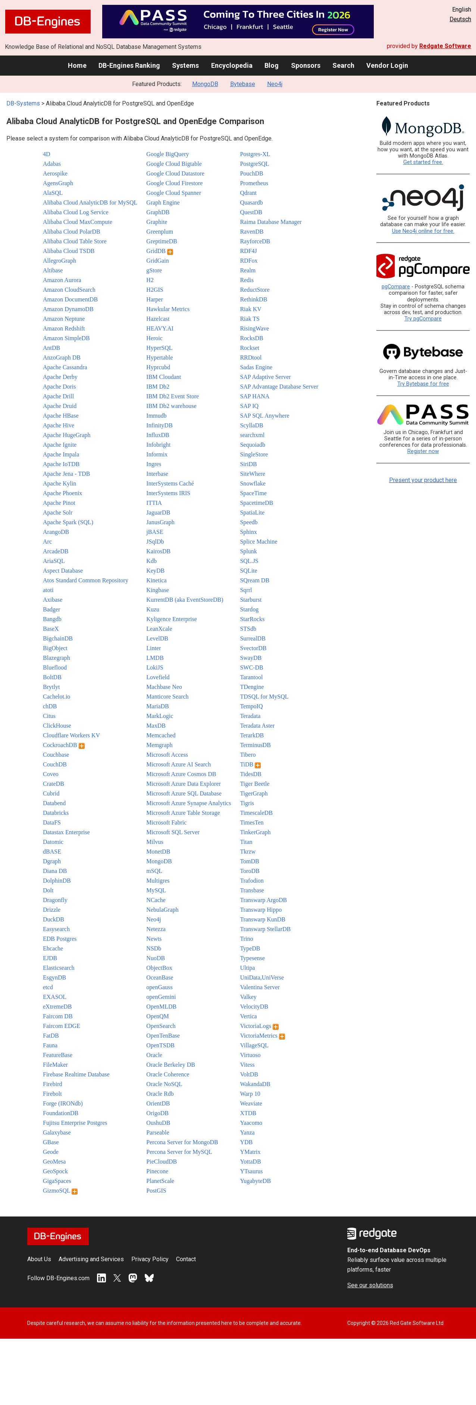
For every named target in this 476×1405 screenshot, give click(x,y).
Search (343, 65)
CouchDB (55, 764)
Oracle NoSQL (164, 1084)
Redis (246, 280)
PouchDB (251, 173)
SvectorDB (253, 648)
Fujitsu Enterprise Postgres (75, 1123)
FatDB (51, 1035)
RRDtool (251, 357)
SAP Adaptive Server (265, 377)
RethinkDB (253, 299)
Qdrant (248, 193)
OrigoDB (157, 1113)
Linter (153, 648)
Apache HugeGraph (67, 435)
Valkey (248, 997)
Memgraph (159, 745)
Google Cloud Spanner (173, 193)
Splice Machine (258, 541)
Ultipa (247, 968)
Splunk (248, 551)
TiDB (250, 764)
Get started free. (423, 162)
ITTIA (154, 503)
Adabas (52, 164)
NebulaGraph (162, 909)
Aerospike (55, 173)
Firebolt (52, 1094)
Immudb (156, 415)
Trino (246, 939)
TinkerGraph (255, 832)
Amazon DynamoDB (68, 309)
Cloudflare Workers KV (71, 735)
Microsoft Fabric (166, 822)
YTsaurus (251, 1171)
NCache (156, 900)
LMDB (154, 658)
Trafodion (251, 880)
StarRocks (252, 619)
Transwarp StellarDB (265, 929)
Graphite (156, 222)
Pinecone (157, 1171)
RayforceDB (255, 241)
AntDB (51, 348)
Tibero (248, 754)
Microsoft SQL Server (173, 832)
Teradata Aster (257, 725)
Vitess (247, 1064)
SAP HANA (254, 396)
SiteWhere (252, 474)
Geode (51, 1152)
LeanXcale (159, 629)
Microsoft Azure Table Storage (183, 813)
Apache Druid (59, 406)
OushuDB (158, 1123)
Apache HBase (61, 415)
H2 (150, 280)
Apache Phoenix (62, 493)
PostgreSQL (254, 164)
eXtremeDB (57, 1006)
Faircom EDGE (61, 1026)
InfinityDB (159, 425)
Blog (271, 65)
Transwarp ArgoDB (263, 900)
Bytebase (242, 84)
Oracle (154, 1055)
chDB (50, 706)
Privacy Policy (150, 1259)
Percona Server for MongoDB (182, 1142)
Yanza (247, 1132)
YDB (246, 1142)
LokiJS (154, 667)
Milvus (154, 842)
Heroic (154, 338)
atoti (48, 590)
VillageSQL (254, 1045)
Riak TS (250, 319)
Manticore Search (167, 696)
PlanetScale (160, 1181)
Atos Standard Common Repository (85, 580)
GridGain (157, 260)
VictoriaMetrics (262, 1035)
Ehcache (53, 948)
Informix (156, 454)
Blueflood (55, 667)
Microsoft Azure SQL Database (184, 793)
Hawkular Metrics (168, 309)
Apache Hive (58, 425)
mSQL (154, 871)
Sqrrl (246, 590)
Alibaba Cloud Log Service (76, 212)
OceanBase (159, 977)
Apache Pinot (59, 503)
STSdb (248, 629)
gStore (154, 270)
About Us (39, 1259)
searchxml (252, 435)
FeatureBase (57, 1055)
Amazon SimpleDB (66, 338)
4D (46, 154)
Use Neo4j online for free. (423, 231)
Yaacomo (251, 1123)
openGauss (159, 987)
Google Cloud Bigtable (173, 164)
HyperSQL (159, 348)
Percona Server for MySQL (179, 1152)
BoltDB (52, 677)
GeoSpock (55, 1171)
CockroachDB (64, 745)
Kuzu (152, 609)
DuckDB (53, 919)
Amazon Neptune (64, 319)
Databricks (56, 813)
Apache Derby (60, 377)
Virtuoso (250, 1055)
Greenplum (159, 231)
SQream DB (254, 580)
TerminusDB (255, 745)
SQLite (248, 570)
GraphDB (157, 212)
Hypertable (159, 357)
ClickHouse (57, 725)
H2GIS (154, 290)
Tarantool (251, 677)
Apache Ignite (59, 445)
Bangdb (52, 619)
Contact (186, 1259)
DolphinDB (57, 880)
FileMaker (55, 1064)
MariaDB (157, 706)
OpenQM (157, 1016)
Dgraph (52, 861)
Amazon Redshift (64, 328)
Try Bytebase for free (423, 384)
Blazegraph (56, 658)
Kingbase (157, 590)
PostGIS (156, 1190)
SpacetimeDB (256, 503)
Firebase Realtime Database (76, 1074)
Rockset (249, 348)
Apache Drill (58, 396)
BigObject (55, 648)
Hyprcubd (158, 367)
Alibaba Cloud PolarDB (71, 231)
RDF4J (248, 251)
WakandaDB (255, 1084)
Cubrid (51, 793)
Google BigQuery (167, 154)
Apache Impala (61, 454)
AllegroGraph (59, 260)
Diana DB (55, 871)
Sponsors (305, 65)
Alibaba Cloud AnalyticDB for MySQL (90, 202)
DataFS (52, 822)
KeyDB (155, 570)
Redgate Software (445, 46)
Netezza (156, 929)
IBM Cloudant (163, 377)
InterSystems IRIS (168, 493)
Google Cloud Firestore (174, 183)
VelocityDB (254, 1006)
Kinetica (156, 580)
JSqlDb (155, 541)
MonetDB (158, 851)
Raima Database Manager (270, 222)
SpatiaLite (252, 512)
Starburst (251, 600)
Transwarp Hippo (261, 909)
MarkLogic (159, 716)
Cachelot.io (56, 696)
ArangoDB (56, 532)
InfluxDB (157, 435)
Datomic (53, 842)
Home (77, 65)
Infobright (158, 445)
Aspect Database (63, 570)
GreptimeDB (161, 241)
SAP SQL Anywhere (264, 415)
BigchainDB (58, 638)
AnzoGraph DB (62, 357)
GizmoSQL (60, 1190)
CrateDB (53, 784)
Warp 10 (250, 1094)
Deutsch (460, 19)
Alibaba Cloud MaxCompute (77, 222)
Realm (248, 270)
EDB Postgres (59, 939)
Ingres (153, 464)
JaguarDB (158, 512)
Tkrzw (248, 851)
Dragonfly (55, 900)
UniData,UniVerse (262, 977)
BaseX (51, 629)
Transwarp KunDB (262, 919)
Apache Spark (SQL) (68, 522)
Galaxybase (57, 1132)
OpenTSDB (160, 1045)
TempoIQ (251, 706)
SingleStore (254, 454)
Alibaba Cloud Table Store (75, 241)
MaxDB (156, 725)
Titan (246, 842)
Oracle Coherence (167, 1074)
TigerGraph (253, 793)
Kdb (151, 561)
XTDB (248, 1113)
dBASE (52, 851)
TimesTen (251, 822)
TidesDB (250, 774)
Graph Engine (162, 202)
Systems (185, 65)
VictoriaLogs (259, 1026)
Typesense (252, 958)
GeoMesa (54, 1161)
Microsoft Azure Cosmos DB (181, 774)
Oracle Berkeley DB (170, 1064)
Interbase (157, 474)
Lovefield (157, 677)
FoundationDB (60, 1113)
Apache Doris (59, 386)
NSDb (153, 948)
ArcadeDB (55, 551)
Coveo (51, 774)
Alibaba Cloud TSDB (68, 251)
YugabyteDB (255, 1181)
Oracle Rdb (159, 1094)
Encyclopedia (232, 65)
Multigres (157, 880)
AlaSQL (53, 193)
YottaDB (250, 1161)
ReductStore (254, 290)
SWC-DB (251, 667)
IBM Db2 (157, 386)
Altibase (53, 270)
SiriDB (248, 464)
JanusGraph (160, 522)
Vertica (248, 1016)
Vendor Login (387, 65)
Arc (47, 541)
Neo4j (274, 84)
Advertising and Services (91, 1259)
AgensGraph (58, 183)
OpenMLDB (161, 1006)
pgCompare (396, 287)
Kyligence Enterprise (171, 619)
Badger (51, 609)
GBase (51, 1142)
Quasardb (251, 202)
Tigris (247, 803)
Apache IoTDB (61, 464)
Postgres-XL (255, 154)
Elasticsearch (58, 968)
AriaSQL (54, 561)
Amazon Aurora (62, 280)
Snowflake (252, 483)
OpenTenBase (163, 1035)
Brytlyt (51, 687)
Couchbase (56, 754)
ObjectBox (159, 968)
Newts (154, 939)
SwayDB (251, 658)
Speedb (248, 522)
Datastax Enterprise (66, 832)
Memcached (160, 735)
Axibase (52, 600)
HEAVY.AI (159, 328)
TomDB (249, 861)
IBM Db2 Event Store (172, 396)
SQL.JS (249, 561)
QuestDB (251, 212)
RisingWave (254, 328)
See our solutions (370, 1285)
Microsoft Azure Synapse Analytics (188, 803)
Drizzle (51, 909)
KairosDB (158, 551)
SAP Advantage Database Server (279, 386)
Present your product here (423, 480)
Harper (154, 299)
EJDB (50, 958)
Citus (49, 716)
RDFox (248, 260)
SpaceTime (253, 493)
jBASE (154, 532)
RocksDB (251, 338)
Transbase (252, 890)
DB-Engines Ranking (129, 65)
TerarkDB (252, 735)
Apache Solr (58, 512)
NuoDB (155, 958)
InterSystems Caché (170, 483)
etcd (48, 987)
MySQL (156, 890)
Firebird (52, 1084)
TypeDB (250, 948)
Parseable (157, 1132)
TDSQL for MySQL (264, 696)
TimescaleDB (256, 813)
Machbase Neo (164, 687)
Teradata (250, 716)
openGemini (161, 997)
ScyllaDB (251, 425)
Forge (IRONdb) (63, 1103)
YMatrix (250, 1152)
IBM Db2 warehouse (171, 406)
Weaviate (251, 1103)
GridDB (159, 251)
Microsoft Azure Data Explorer (183, 784)
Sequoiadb (252, 445)
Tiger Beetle (254, 784)
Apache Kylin (59, 483)
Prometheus (254, 183)
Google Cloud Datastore (175, 173)
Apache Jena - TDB (66, 474)
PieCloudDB (161, 1161)
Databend (54, 803)
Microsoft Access (167, 754)
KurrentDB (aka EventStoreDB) (184, 600)
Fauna (50, 1045)
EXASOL (54, 997)
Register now (423, 451)
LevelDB (157, 638)
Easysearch (56, 929)
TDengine (252, 687)
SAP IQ (249, 406)
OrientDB (158, 1103)
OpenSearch (160, 1026)
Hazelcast (157, 319)
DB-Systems (23, 103)
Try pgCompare (423, 319)
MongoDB (205, 84)
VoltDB (249, 1074)
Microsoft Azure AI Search (178, 764)
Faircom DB (58, 1016)
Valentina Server (259, 987)
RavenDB (251, 231)
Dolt (48, 890)
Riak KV (250, 309)
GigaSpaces (57, 1181)
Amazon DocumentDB (70, 299)
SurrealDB (252, 638)
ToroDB (249, 871)
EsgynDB (54, 977)
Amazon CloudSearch (69, 290)
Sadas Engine (256, 367)
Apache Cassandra (65, 367)
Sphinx (248, 532)
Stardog (249, 609)
